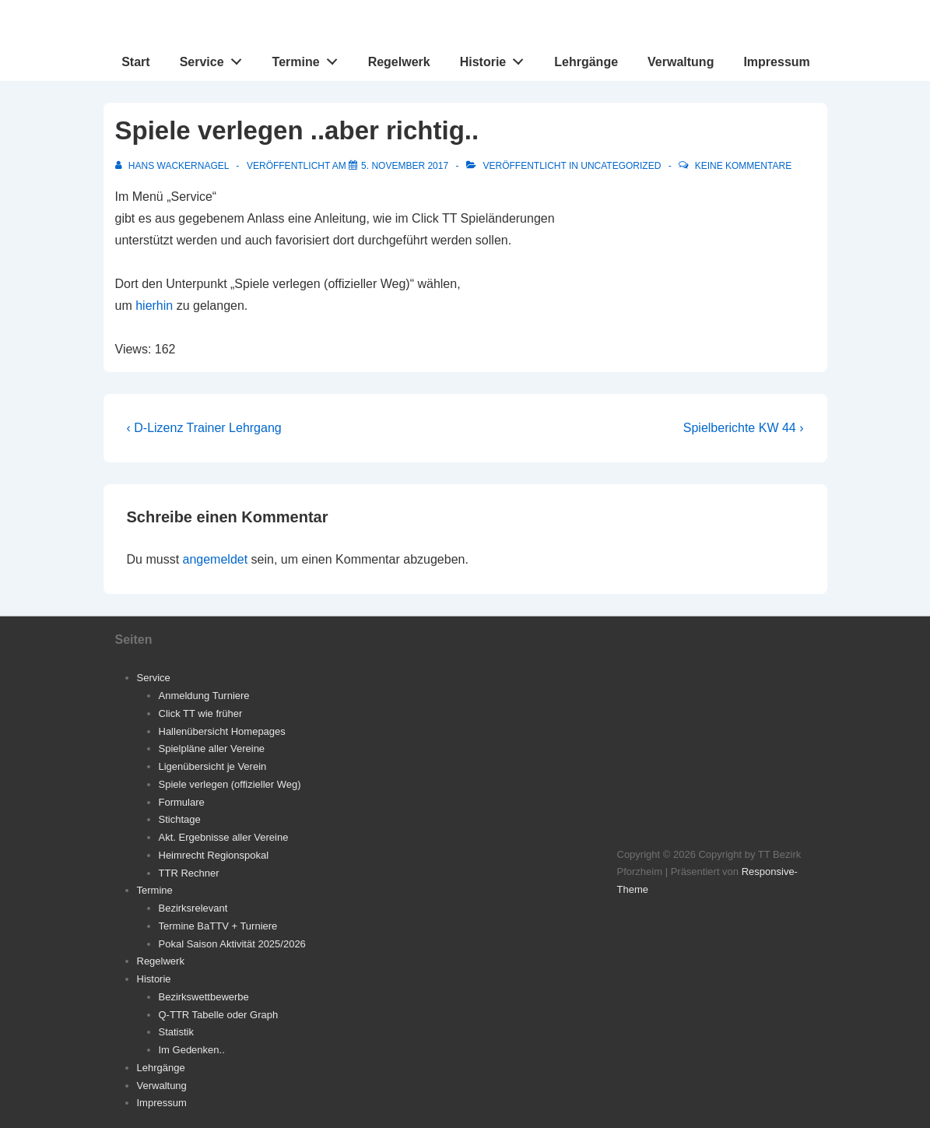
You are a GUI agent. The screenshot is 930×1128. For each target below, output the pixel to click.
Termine (309, 58)
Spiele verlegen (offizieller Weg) (230, 784)
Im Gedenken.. (192, 1050)
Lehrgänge (586, 62)
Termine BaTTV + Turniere (218, 926)
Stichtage (180, 819)
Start (135, 62)
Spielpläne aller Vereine (212, 748)
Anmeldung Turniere (204, 695)
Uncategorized (621, 165)
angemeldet (215, 559)
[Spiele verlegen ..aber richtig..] (404, 165)
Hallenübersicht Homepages (222, 731)
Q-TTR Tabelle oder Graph (219, 1015)
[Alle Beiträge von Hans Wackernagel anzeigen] (173, 165)
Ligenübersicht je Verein (213, 766)
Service (215, 58)
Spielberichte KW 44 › (743, 427)
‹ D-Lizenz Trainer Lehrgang (204, 427)
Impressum (776, 62)
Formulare (182, 802)
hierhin (154, 305)
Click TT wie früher (201, 713)
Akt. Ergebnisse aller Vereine (224, 837)
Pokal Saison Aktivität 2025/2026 (232, 944)
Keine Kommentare (743, 165)
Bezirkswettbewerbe (204, 997)
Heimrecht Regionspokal (214, 855)
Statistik (177, 1032)
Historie (496, 58)
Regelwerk (399, 62)
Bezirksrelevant (193, 908)
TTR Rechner (189, 873)
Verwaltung (680, 62)
